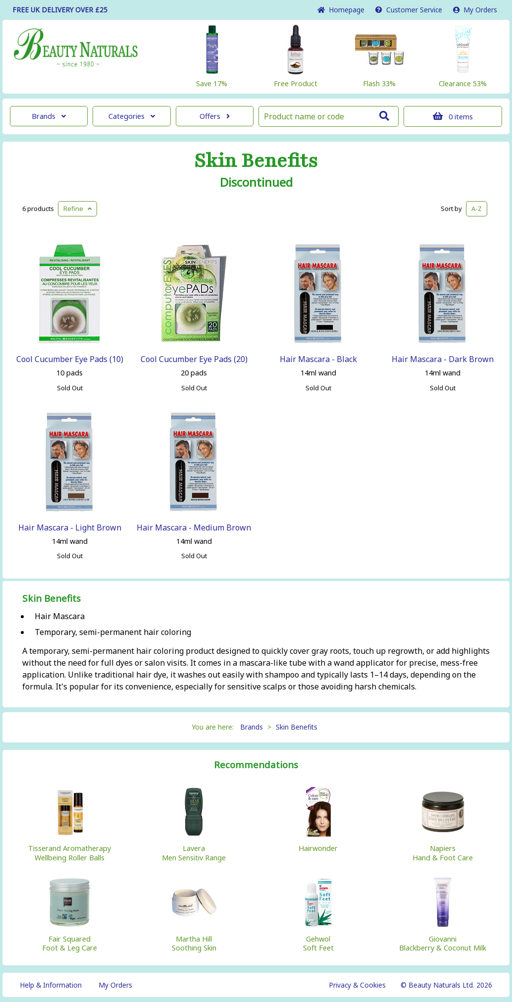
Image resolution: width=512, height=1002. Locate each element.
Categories (131, 116)
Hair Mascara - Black (318, 359)
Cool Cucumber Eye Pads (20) (194, 359)
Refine (77, 208)
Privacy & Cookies (357, 985)
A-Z (476, 208)
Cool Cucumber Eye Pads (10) (69, 359)
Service (408, 9)
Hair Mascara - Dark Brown (443, 359)
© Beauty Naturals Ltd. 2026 (446, 985)
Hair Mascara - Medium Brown (194, 527)
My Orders (475, 9)
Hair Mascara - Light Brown (69, 527)
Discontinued (256, 182)
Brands (49, 116)
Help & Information (51, 985)
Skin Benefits (256, 161)
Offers (215, 116)
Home (340, 9)
